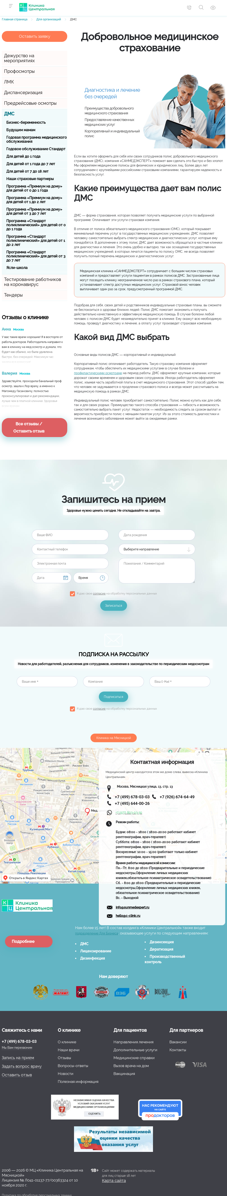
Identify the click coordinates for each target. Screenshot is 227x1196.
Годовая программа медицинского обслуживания (36, 139)
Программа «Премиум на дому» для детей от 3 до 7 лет (34, 211)
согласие (99, 593)
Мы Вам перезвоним (17, 1047)
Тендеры (13, 295)
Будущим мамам (20, 130)
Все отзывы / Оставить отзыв (28, 427)
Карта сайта (114, 1180)
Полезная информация (78, 1081)
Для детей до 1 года (23, 156)
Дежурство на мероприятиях (19, 58)
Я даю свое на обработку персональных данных (117, 593)
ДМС (9, 114)
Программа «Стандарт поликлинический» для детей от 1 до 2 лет (35, 240)
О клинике (67, 1042)
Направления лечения (133, 1042)
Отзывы (64, 1058)
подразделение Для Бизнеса (96, 933)
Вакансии (178, 1042)
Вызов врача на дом (131, 1065)
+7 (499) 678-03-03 (19, 1041)
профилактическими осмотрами (98, 373)
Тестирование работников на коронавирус (32, 282)
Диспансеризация (23, 92)
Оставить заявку (34, 36)
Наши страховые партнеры (30, 179)
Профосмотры (19, 71)
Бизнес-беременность (26, 122)
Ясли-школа (17, 268)
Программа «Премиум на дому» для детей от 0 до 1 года (34, 188)
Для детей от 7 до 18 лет (27, 171)
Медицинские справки (134, 1058)
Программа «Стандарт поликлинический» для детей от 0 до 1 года (36, 225)
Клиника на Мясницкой (113, 738)
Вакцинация (124, 1073)
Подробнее (23, 941)
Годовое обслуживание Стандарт (35, 149)
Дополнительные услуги (135, 1050)
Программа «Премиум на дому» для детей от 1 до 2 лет (34, 200)
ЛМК (9, 82)
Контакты (177, 1050)
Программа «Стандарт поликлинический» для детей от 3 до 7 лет (35, 256)
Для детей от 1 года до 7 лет (30, 164)
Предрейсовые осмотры (30, 103)
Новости (65, 1073)
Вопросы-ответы (73, 1065)
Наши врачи (68, 1050)
